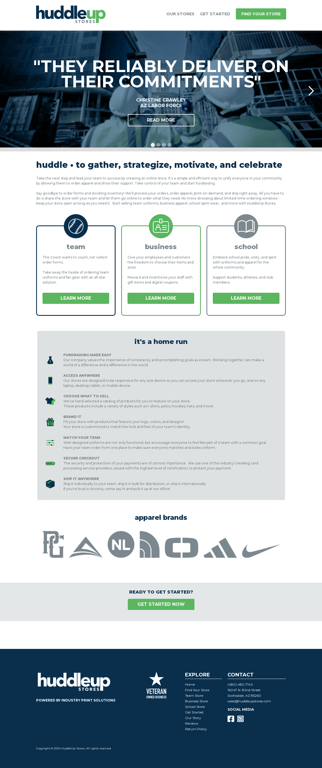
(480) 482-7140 (240, 684)
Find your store (261, 13)
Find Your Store (197, 690)
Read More (161, 120)
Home (190, 684)
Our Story (193, 718)
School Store (195, 707)
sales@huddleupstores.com (249, 701)
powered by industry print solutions (75, 700)
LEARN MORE (76, 298)
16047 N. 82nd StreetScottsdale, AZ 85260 (244, 693)
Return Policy (196, 729)
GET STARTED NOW (161, 604)
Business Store (196, 701)
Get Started (194, 712)
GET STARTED (215, 13)
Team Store (194, 695)
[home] (71, 15)
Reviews (191, 723)
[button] (180, 14)
